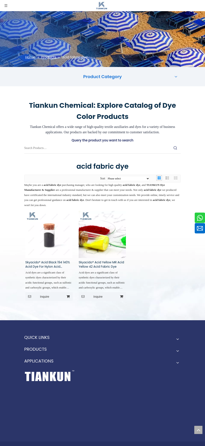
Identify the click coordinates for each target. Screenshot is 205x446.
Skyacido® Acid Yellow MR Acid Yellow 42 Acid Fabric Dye (101, 264)
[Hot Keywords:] (175, 148)
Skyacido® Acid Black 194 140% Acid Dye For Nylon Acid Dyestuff (47, 264)
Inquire (37, 296)
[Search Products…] (97, 148)
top (198, 430)
